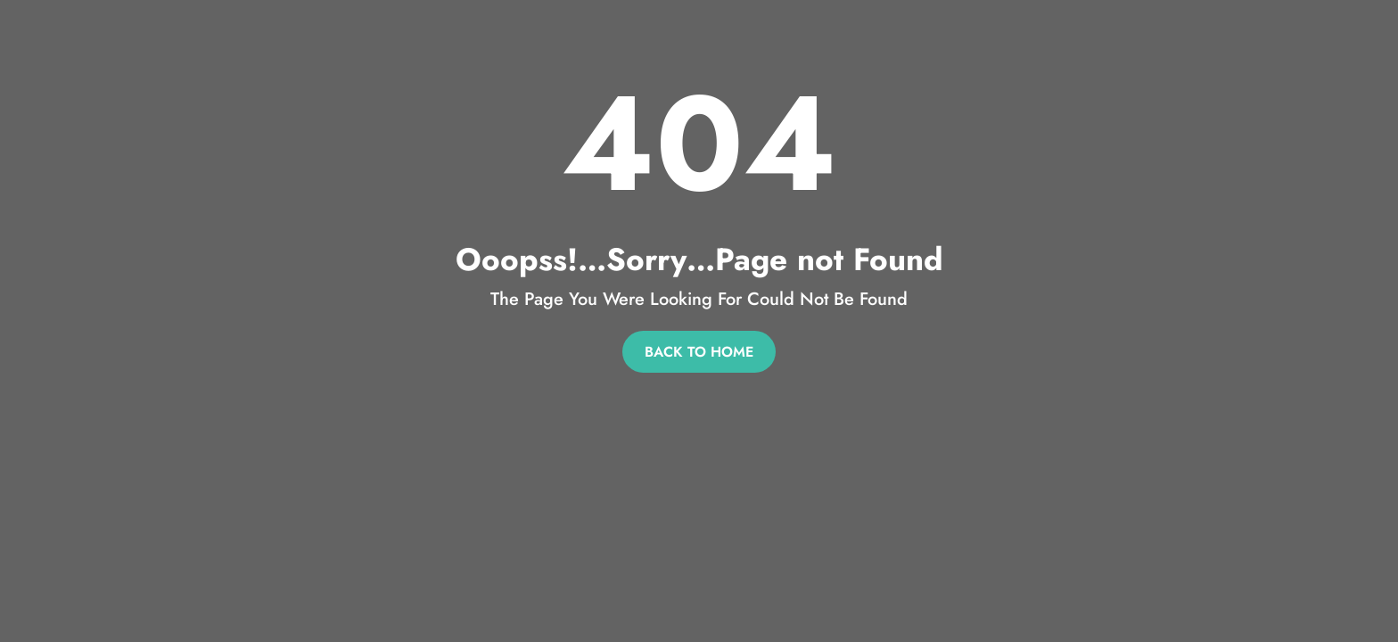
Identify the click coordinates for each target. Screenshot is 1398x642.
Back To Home (699, 352)
